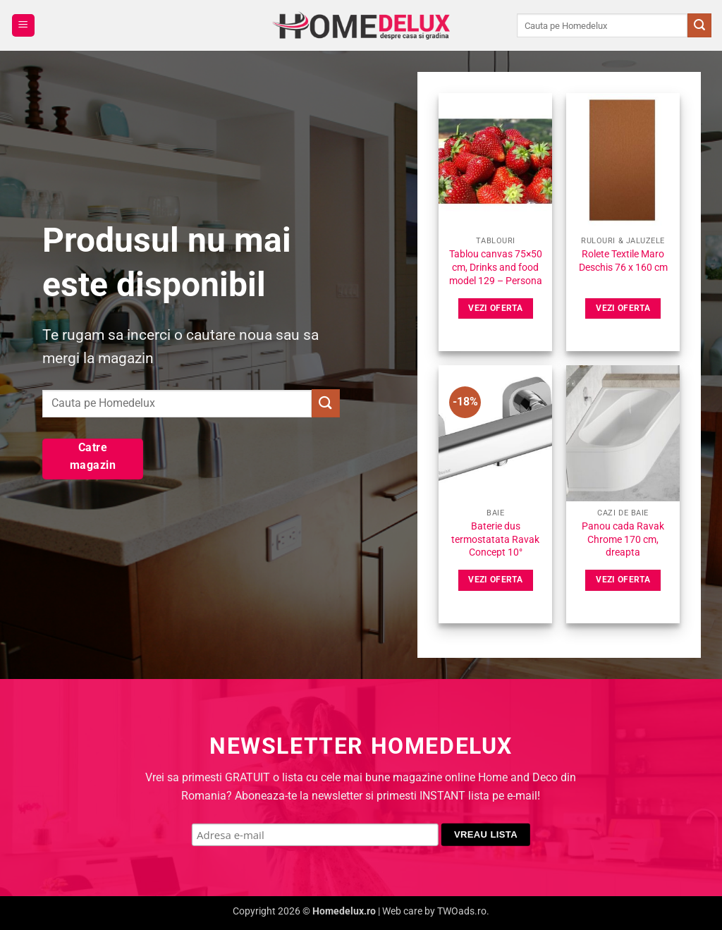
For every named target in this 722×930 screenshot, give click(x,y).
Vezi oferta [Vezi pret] (495, 308)
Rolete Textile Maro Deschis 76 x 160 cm (623, 261)
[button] (23, 25)
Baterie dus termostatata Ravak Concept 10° (495, 539)
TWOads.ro (462, 911)
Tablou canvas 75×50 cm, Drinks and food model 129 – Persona (495, 267)
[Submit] (699, 25)
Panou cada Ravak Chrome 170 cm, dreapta (623, 539)
